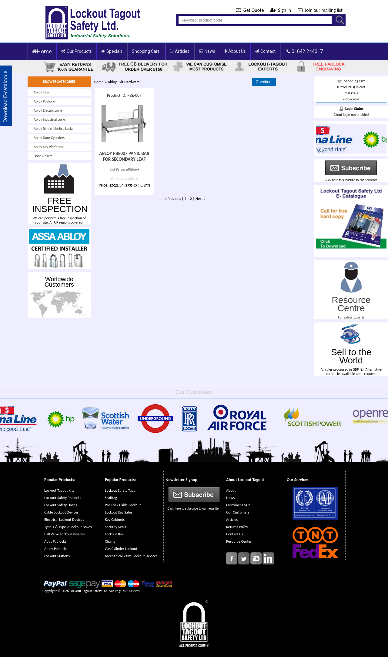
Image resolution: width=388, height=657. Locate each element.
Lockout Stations (57, 556)
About (231, 490)
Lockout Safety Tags (120, 490)
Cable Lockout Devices (61, 512)
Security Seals (115, 526)
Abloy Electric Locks (48, 110)
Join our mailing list (320, 10)
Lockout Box (114, 534)
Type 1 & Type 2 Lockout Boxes (68, 526)
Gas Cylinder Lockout (121, 548)
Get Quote (250, 10)
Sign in (281, 10)
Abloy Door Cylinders (49, 138)
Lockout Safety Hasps (60, 505)
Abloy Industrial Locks (50, 119)
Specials (111, 51)
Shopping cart (354, 81)
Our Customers (237, 512)
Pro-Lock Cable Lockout (123, 505)
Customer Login (238, 505)
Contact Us (234, 534)
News (207, 51)
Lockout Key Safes (118, 512)
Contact (265, 51)
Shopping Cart (145, 51)
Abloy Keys (41, 92)
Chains (110, 541)
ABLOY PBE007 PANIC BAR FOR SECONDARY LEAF (124, 156)
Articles (179, 51)
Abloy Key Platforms (48, 147)
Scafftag (111, 497)
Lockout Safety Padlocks (62, 497)
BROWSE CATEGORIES (59, 81)
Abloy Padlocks (45, 101)
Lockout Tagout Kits (59, 490)
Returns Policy (237, 526)
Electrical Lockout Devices (64, 519)
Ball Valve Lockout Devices (64, 534)
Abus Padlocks (55, 541)
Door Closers (43, 156)
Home (42, 51)
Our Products (76, 51)
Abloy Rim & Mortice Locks (53, 128)
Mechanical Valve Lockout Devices (131, 556)
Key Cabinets (115, 519)
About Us (235, 51)
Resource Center (239, 541)
